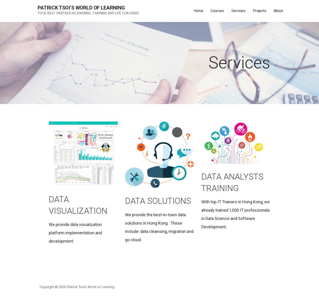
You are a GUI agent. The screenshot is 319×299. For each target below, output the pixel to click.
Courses (217, 11)
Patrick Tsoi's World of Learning (81, 8)
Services (238, 11)
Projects (259, 11)
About (278, 11)
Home (198, 11)
